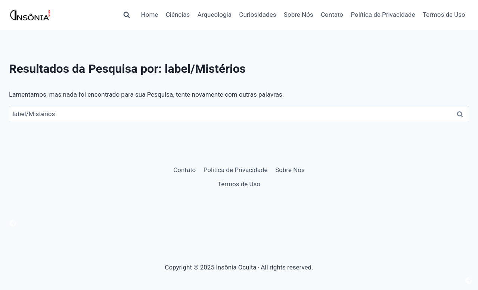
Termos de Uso (444, 14)
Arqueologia (215, 14)
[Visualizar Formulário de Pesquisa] (126, 15)
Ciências (178, 14)
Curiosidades (257, 14)
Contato (332, 14)
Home (149, 14)
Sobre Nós (298, 14)
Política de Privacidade (383, 14)
